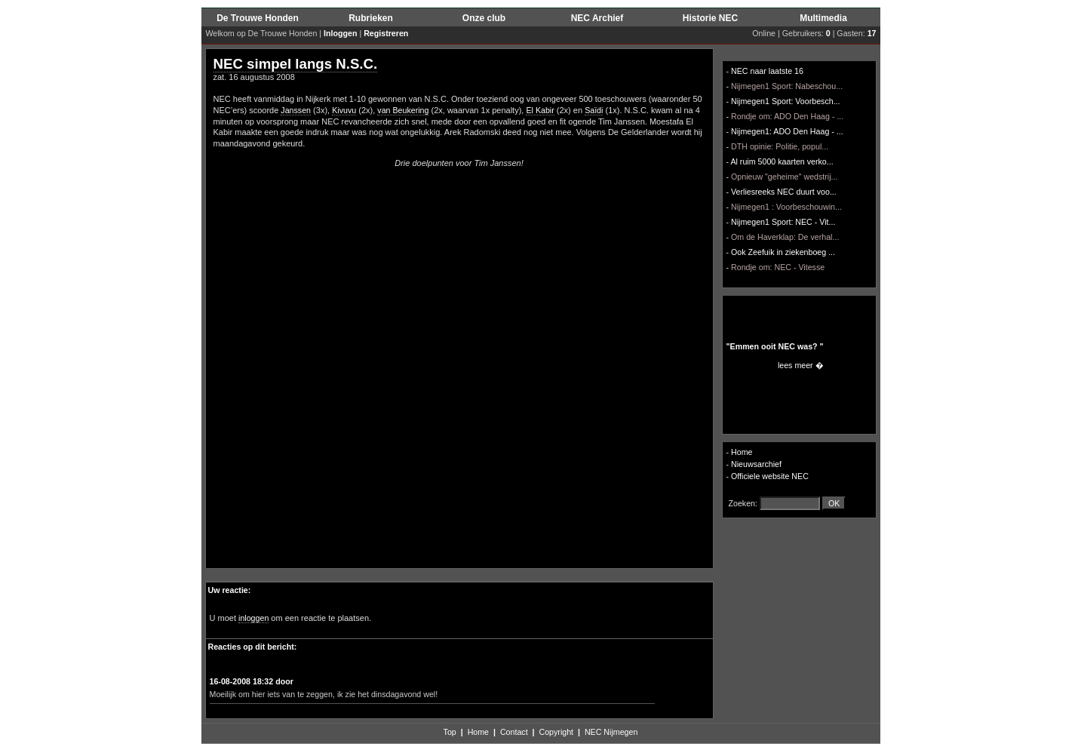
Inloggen (340, 33)
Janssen (296, 110)
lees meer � (801, 365)
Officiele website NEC (770, 476)
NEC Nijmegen (611, 731)
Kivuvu (344, 110)
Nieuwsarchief (756, 464)
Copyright (556, 731)
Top (450, 731)
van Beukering (402, 110)
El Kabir (540, 110)
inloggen (253, 617)
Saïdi (594, 110)
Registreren (386, 33)
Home (741, 451)
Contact (514, 731)
